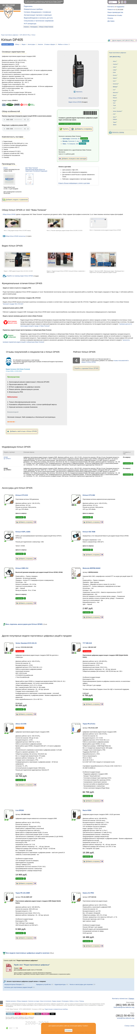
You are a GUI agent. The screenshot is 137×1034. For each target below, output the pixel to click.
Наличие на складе (33, 1001)
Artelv (114, 67)
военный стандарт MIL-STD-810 (13, 304)
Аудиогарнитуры (60, 984)
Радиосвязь (28, 6)
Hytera (114, 78)
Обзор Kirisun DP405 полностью (14, 236)
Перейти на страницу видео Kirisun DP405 (18, 276)
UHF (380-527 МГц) (25, 35)
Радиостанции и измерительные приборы (56, 1009)
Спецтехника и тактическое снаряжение (39, 21)
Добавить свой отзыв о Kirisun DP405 (22, 431)
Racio (114, 95)
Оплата (110, 18)
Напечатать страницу (118, 132)
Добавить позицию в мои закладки (72, 158)
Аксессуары (31, 44)
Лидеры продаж (56, 1001)
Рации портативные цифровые (9, 35)
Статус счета (129, 1026)
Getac (37, 1014)
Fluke (31, 1014)
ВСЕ (52, 1014)
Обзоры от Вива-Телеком (46, 26)
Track (114, 105)
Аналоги (40, 44)
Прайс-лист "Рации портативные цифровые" (32, 965)
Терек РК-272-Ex (89, 724)
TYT (114, 108)
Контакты (111, 7)
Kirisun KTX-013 (22, 495)
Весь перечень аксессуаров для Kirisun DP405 (22, 624)
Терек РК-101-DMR (23, 893)
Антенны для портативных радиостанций (18, 987)
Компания (111, 15)
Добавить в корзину (81, 129)
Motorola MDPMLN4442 (91, 568)
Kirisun (33, 35)
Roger (114, 100)
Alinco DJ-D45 (21, 724)
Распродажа (33, 26)
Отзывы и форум (49, 44)
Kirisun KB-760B (89, 532)
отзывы (119, 15)
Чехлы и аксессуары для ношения (81, 984)
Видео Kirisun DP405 (75, 102)
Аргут (114, 117)
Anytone (115, 64)
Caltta (114, 70)
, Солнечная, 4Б (71, 138)
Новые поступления (45, 1001)
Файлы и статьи (63, 44)
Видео (24, 44)
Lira (114, 89)
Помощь (81, 1001)
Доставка (111, 21)
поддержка (120, 7)
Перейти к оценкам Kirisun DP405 (86, 368)
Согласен (68, 1030)
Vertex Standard (117, 111)
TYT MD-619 (87, 643)
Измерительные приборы (33, 9)
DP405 (7, 457)
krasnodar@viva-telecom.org (124, 1007)
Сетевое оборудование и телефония (37, 12)
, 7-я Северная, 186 (70, 144)
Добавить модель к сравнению (15, 199)
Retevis (115, 98)
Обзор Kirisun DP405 (74, 98)
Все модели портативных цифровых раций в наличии (26, 953)
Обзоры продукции (22, 1001)
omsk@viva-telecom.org (125, 1018)
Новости (111, 9)
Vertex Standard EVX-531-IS (26, 643)
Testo (24, 1014)
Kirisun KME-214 (22, 568)
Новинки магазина (11, 1001)
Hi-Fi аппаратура (30, 24)
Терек (114, 122)
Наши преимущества (115, 12)
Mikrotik (45, 1014)
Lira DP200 (20, 810)
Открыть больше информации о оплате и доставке (74, 183)
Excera (115, 75)
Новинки (26, 26)
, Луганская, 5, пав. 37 (72, 141)
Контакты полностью (119, 998)
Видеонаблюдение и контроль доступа (38, 18)
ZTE (114, 114)
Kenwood (115, 84)
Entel (114, 72)
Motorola (115, 92)
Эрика (114, 124)
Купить (64, 129)
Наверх (131, 998)
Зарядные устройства (43, 984)
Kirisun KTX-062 (89, 495)
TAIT (114, 103)
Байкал (115, 119)
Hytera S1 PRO (88, 893)
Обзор (17, 44)
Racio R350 (87, 810)
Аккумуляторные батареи (13, 984)
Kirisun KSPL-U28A (23, 532)
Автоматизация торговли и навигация (38, 15)
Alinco (114, 61)
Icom (114, 81)
